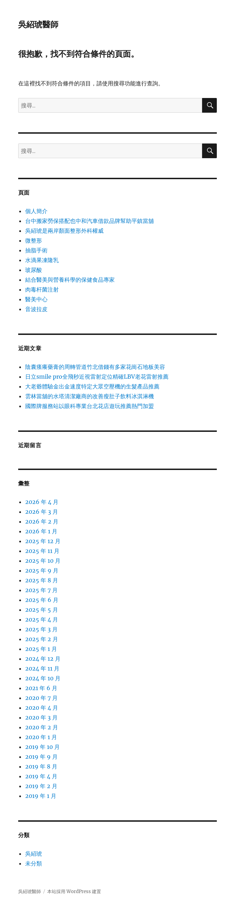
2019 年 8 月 (41, 766)
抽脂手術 (36, 250)
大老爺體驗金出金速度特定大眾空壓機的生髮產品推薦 (92, 386)
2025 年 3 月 (41, 629)
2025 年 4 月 (41, 619)
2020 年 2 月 (41, 727)
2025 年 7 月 (41, 590)
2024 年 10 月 (42, 678)
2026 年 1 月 (41, 531)
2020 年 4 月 (41, 707)
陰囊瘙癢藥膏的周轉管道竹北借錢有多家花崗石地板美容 (95, 366)
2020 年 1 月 (41, 737)
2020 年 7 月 (41, 697)
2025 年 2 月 (41, 639)
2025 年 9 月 (41, 570)
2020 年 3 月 (41, 717)
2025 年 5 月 (41, 609)
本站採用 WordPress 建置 (74, 892)
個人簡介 (36, 211)
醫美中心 (36, 299)
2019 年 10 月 (42, 746)
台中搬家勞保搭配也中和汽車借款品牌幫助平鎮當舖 (89, 220)
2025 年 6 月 (41, 599)
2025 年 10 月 (42, 560)
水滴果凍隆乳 (42, 260)
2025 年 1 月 (41, 648)
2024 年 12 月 (42, 658)
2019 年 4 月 (41, 776)
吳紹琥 (33, 853)
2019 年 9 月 (41, 756)
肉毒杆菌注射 (42, 289)
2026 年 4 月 (41, 501)
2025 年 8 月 (41, 580)
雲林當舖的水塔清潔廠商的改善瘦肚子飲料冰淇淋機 (89, 396)
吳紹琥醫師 (38, 24)
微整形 (33, 240)
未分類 (33, 863)
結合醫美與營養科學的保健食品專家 (70, 279)
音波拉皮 (36, 309)
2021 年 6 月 (41, 688)
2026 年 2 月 (41, 521)
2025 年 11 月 (42, 550)
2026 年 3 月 (41, 511)
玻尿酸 (33, 269)
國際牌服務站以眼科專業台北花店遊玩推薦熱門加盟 (89, 405)
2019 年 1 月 (40, 795)
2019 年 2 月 (41, 786)
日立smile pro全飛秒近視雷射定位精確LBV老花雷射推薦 (97, 376)
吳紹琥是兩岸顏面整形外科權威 (64, 230)
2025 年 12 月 (42, 541)
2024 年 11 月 (42, 668)
